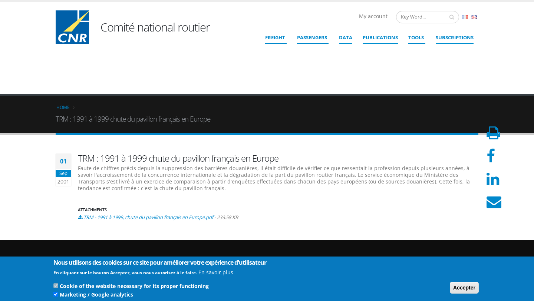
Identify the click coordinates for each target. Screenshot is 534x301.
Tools (416, 37)
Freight (275, 37)
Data (345, 37)
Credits (430, 244)
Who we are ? (436, 232)
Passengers (312, 37)
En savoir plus (215, 273)
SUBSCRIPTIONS (455, 37)
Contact (308, 252)
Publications (380, 37)
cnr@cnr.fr (317, 242)
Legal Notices (436, 250)
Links (428, 238)
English (474, 17)
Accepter (464, 289)
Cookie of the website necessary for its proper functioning (134, 287)
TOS (426, 256)
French (465, 17)
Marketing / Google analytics (96, 296)
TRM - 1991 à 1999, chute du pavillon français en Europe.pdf (148, 163)
